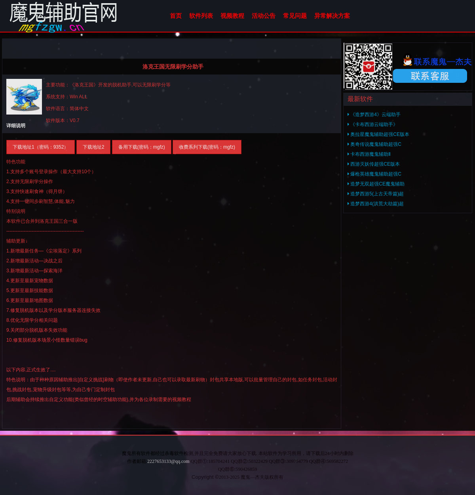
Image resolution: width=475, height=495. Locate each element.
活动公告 (264, 15)
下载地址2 (93, 147)
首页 (176, 15)
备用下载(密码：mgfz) (141, 147)
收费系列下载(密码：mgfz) (207, 147)
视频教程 (232, 15)
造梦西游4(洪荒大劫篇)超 (376, 203)
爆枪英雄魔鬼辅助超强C (374, 174)
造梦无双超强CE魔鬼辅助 (376, 184)
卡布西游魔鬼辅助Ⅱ (369, 154)
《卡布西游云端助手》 (373, 124)
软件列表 (201, 15)
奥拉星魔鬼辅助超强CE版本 (378, 134)
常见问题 (295, 15)
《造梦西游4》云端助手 (374, 114)
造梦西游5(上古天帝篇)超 (376, 194)
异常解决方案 (332, 15)
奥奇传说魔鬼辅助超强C (374, 144)
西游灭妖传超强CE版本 (374, 164)
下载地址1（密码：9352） (40, 147)
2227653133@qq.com (168, 461)
